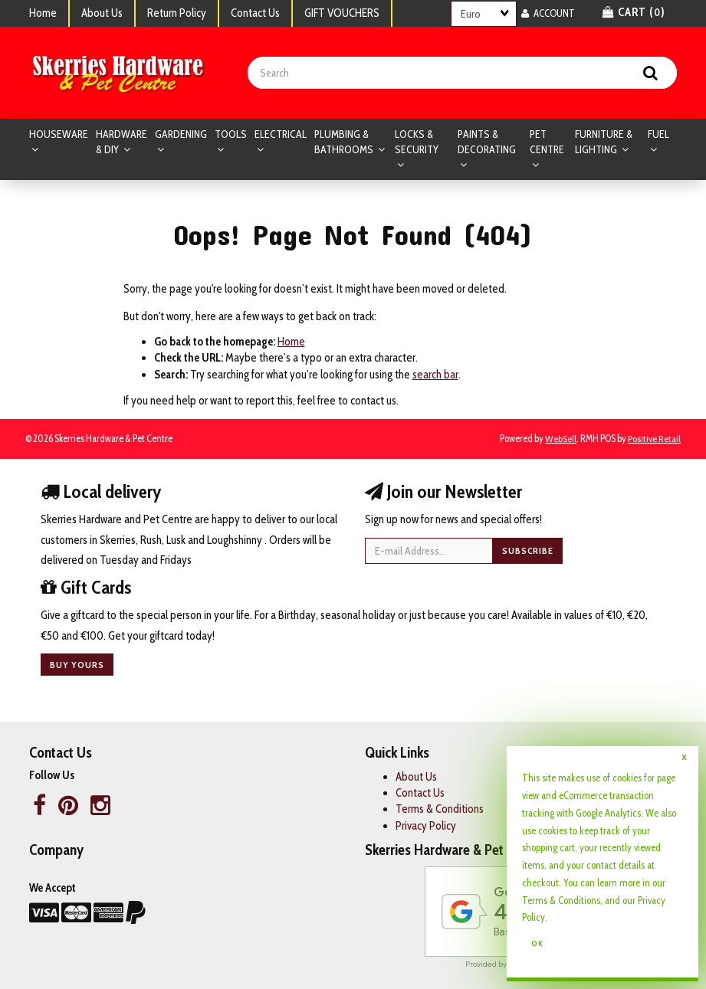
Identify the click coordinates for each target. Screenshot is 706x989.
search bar (435, 375)
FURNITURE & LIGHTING (603, 141)
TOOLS (231, 134)
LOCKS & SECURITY (416, 141)
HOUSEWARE (58, 134)
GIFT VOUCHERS (341, 13)
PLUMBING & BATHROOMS (345, 141)
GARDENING (181, 134)
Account (548, 13)
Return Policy (176, 13)
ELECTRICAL (280, 134)
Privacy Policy (426, 826)
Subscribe (527, 550)
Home (43, 13)
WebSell (560, 438)
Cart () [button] (634, 12)
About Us (102, 13)
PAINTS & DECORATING (487, 141)
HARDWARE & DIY (121, 141)
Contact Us (255, 13)
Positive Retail (654, 438)
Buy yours (77, 664)
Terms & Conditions (561, 900)
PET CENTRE (547, 141)
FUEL (658, 134)
